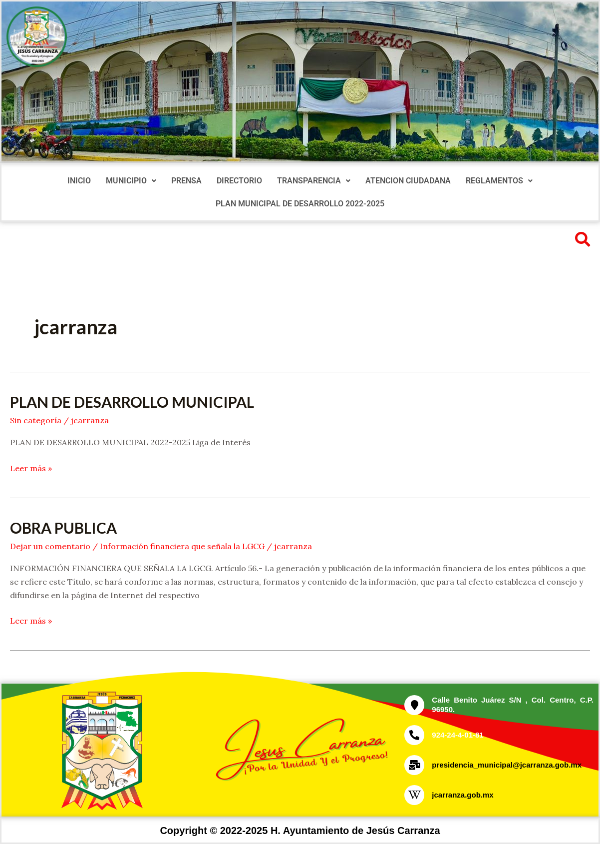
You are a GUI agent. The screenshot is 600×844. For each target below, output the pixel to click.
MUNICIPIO (131, 180)
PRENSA (186, 180)
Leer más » (31, 467)
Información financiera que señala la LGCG (182, 546)
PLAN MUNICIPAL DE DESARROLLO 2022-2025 (300, 203)
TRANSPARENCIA (313, 180)
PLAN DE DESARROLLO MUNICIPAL (132, 402)
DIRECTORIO (239, 180)
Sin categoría (35, 420)
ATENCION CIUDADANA (408, 180)
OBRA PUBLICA (63, 528)
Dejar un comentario (50, 546)
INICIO (79, 180)
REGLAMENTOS (499, 180)
